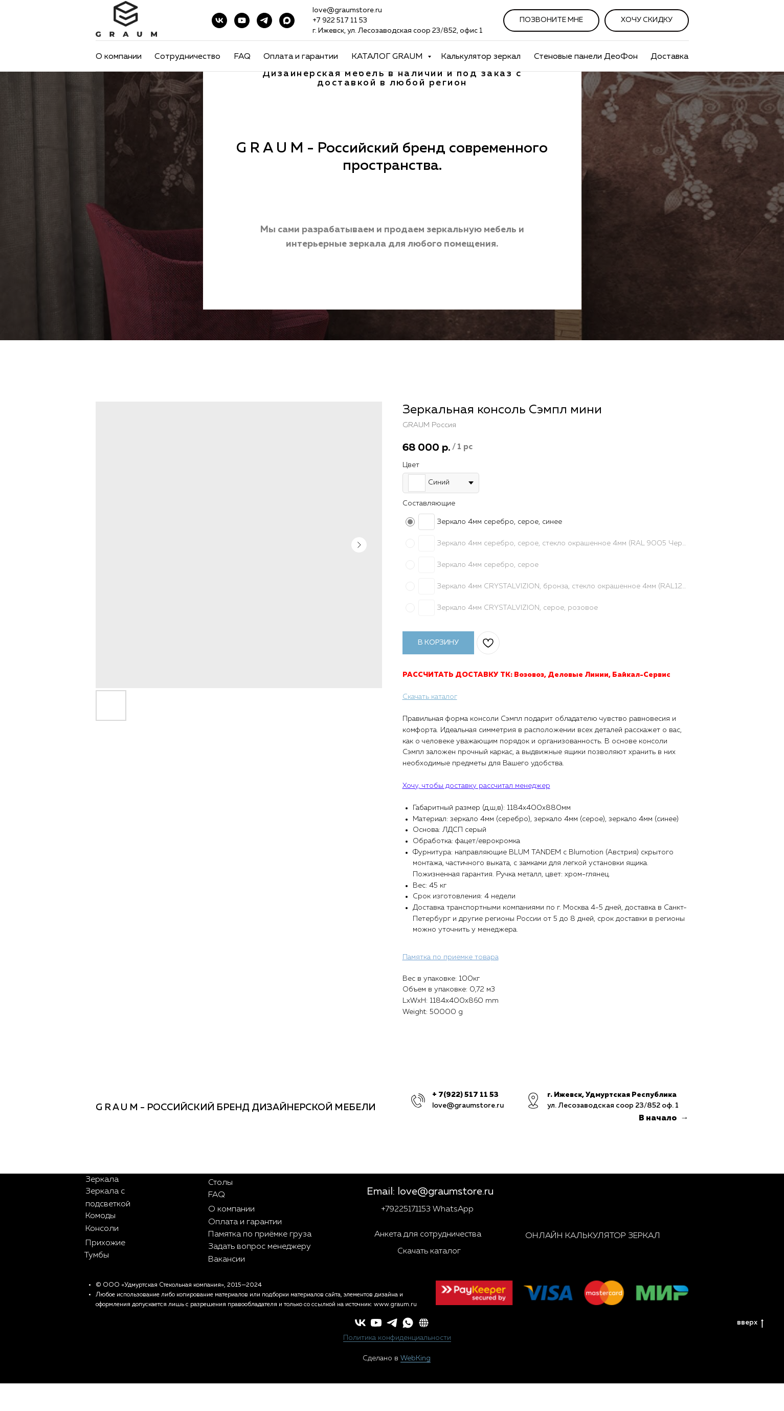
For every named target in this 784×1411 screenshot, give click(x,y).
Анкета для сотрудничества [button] (427, 1234)
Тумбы (96, 1255)
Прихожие (105, 1243)
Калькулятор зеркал (481, 57)
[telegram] (264, 20)
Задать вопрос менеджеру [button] (259, 1247)
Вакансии (226, 1259)
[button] (423, 1322)
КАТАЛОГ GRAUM (388, 57)
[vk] (219, 20)
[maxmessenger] (287, 20)
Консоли (102, 1229)
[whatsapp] (407, 1322)
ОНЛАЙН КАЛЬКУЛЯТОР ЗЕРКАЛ (592, 1236)
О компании (119, 57)
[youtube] (242, 20)
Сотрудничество (187, 57)
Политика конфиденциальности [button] (397, 1337)
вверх (750, 1323)
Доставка (669, 57)
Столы (220, 1183)
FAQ (242, 57)
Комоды (100, 1216)
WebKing (415, 1358)
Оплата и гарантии (300, 57)
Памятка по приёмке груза (259, 1234)
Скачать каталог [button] (429, 1251)
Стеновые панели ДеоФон (586, 57)
